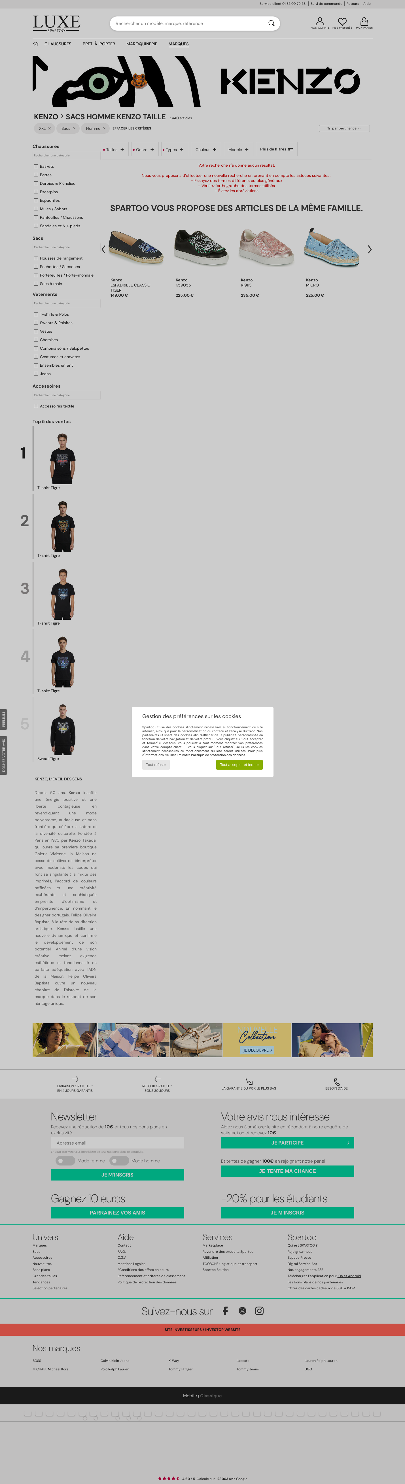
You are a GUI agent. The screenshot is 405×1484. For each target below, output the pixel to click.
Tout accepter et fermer (239, 765)
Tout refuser (156, 765)
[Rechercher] (271, 23)
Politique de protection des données (218, 755)
